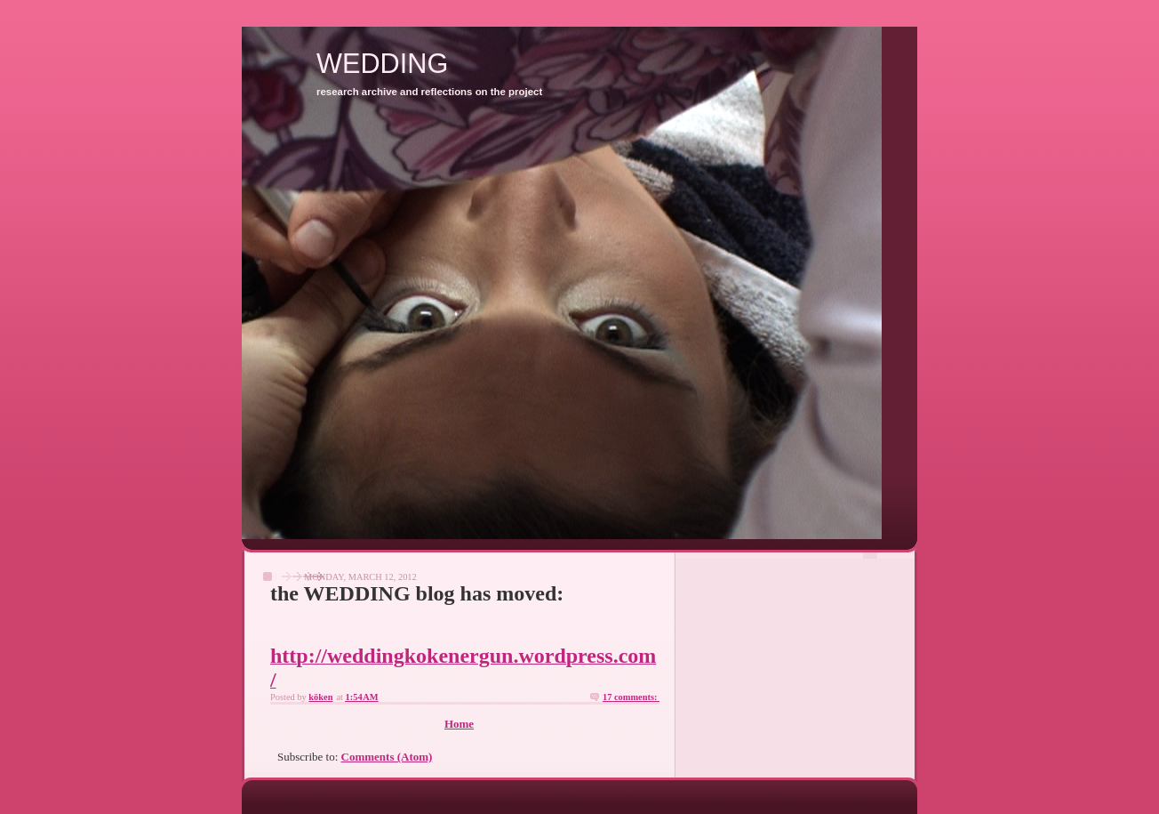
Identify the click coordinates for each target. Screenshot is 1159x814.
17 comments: (631, 697)
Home (459, 723)
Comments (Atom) (387, 756)
